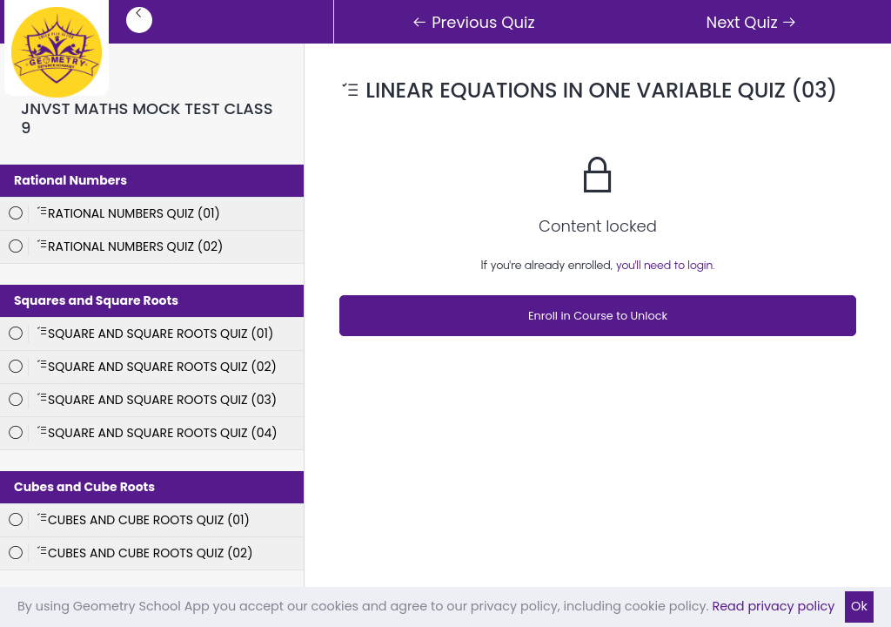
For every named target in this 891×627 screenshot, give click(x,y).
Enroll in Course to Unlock (597, 315)
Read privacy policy (773, 606)
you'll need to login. (665, 265)
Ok (859, 606)
